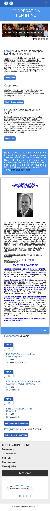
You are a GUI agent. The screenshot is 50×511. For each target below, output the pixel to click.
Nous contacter (9, 462)
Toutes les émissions (14, 102)
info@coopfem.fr (11, 262)
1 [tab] (34, 39)
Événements (8, 449)
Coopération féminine (26, 13)
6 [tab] (47, 39)
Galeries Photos (9, 453)
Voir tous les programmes (16, 435)
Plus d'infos (10, 78)
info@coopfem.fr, (19, 293)
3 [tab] (39, 39)
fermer (44, 330)
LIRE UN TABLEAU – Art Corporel (19, 409)
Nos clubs (6, 458)
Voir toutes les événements (16, 423)
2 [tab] (36, 39)
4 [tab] (42, 39)
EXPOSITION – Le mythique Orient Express (21, 355)
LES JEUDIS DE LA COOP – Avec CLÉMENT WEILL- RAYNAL (23, 382)
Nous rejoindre (9, 466)
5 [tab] (44, 39)
